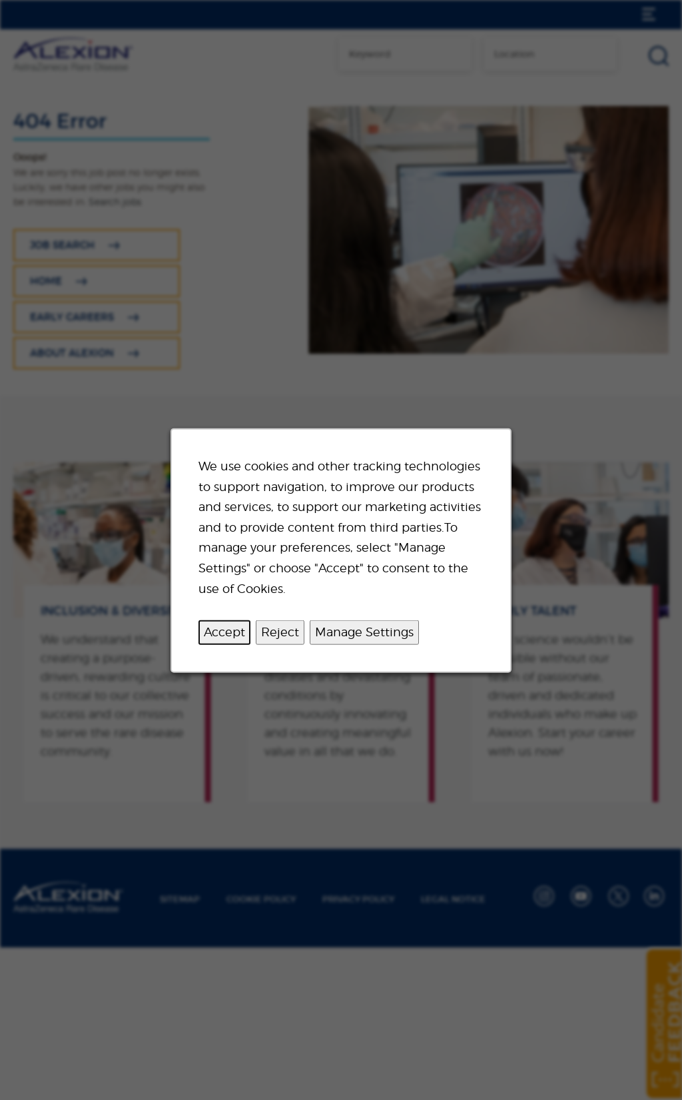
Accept (224, 631)
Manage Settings (364, 631)
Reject (280, 631)
